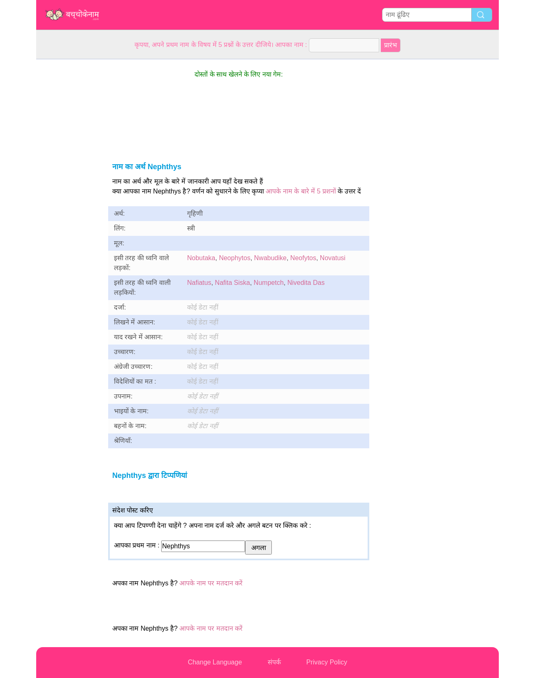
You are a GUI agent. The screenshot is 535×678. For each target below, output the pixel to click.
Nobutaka (201, 257)
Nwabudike (270, 257)
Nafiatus (199, 282)
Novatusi (332, 257)
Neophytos (234, 257)
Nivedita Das (306, 282)
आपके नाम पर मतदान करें (211, 583)
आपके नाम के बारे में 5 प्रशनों (301, 191)
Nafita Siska (232, 282)
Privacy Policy (326, 662)
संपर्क (274, 662)
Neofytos (303, 257)
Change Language (215, 662)
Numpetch (269, 282)
